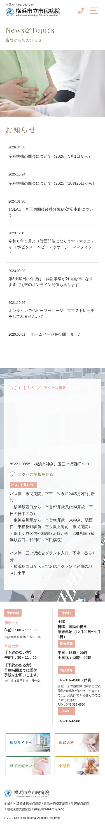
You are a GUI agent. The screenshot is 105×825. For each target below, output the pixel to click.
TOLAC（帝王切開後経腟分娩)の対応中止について (50, 212)
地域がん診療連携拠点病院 (22, 803)
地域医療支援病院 (19, 809)
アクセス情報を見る (35, 474)
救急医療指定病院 (56, 803)
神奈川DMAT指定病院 (49, 809)
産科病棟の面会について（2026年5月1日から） (50, 156)
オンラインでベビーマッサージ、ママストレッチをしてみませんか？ (51, 313)
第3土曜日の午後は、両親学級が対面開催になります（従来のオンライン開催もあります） (50, 281)
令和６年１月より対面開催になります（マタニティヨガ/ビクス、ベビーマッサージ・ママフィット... (51, 247)
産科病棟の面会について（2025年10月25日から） (52, 183)
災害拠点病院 (80, 803)
